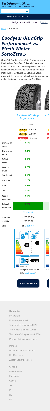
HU (10, 395)
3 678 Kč (29, 226)
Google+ (13, 381)
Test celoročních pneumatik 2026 (25, 334)
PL (10, 390)
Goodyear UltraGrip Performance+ (28, 117)
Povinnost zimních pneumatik (23, 339)
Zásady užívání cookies (20, 360)
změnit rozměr (29, 273)
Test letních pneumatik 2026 (22, 330)
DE (10, 399)
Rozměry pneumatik (18, 320)
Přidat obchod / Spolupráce (22, 350)
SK (10, 385)
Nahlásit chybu (16, 355)
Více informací (28, 283)
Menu (10, 16)
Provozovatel (15, 371)
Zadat (44, 22)
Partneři (13, 346)
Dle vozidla (14, 316)
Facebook (14, 376)
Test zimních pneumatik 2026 (23, 325)
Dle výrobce (15, 311)
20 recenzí (28, 212)
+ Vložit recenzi (20, 16)
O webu (13, 367)
